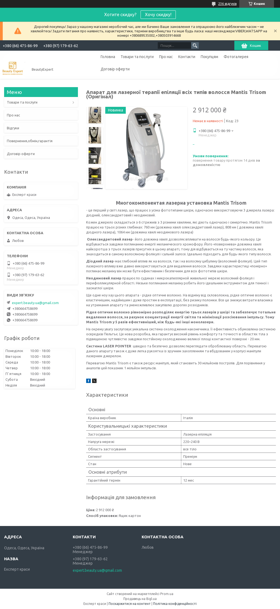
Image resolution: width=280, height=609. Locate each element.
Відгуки (13, 128)
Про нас (166, 57)
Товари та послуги (137, 57)
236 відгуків (227, 3)
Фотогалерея (236, 57)
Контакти (186, 57)
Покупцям (209, 57)
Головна (108, 57)
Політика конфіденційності (175, 603)
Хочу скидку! (158, 14)
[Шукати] (195, 45)
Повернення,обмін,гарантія (29, 141)
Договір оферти (115, 69)
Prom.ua (166, 594)
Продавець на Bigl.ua (140, 599)
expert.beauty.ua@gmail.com (35, 303)
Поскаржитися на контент (130, 603)
